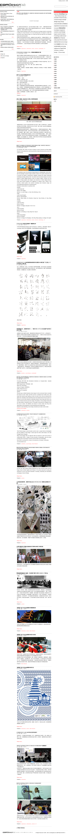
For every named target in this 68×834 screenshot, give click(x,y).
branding (61, 14)
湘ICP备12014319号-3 (61, 832)
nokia (55, 39)
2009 (55, 79)
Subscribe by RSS (58, 96)
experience (23, 48)
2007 (55, 83)
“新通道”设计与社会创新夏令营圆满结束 (26, 607)
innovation (56, 28)
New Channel (35, 443)
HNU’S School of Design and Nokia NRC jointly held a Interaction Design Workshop (33, 146)
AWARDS (2, 39)
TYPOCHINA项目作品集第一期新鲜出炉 (26, 223)
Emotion (23, 373)
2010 (55, 77)
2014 (55, 69)
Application (56, 14)
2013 (55, 71)
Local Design (28, 373)
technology (41, 219)
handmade (62, 25)
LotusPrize (59, 34)
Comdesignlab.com (52, 832)
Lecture (22, 478)
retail (55, 41)
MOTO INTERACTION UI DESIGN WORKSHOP (29, 783)
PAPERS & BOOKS (3, 24)
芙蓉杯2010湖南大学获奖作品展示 (7, 47)
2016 (55, 65)
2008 (55, 81)
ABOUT (55, 90)
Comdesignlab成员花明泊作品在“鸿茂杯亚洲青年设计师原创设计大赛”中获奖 (8, 44)
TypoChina (23, 71)
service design (64, 41)
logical (55, 34)
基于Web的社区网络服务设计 (24, 74)
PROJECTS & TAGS (58, 11)
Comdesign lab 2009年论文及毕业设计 (27, 732)
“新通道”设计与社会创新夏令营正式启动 (26, 634)
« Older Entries (21, 827)
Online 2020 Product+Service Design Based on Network (34, 13)
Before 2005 (57, 87)
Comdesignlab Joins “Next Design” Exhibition (31, 414)
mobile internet (63, 35)
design (59, 21)
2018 (55, 61)
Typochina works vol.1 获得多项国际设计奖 (29, 52)
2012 (55, 73)
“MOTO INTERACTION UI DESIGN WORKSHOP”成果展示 (31, 745)
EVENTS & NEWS (3, 11)
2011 (55, 75)
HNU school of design (5, 55)
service (36, 48)
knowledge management (59, 30)
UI (44, 48)
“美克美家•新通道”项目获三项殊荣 (7, 41)
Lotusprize (3, 57)
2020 (55, 59)
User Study (62, 52)
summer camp (64, 44)
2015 (55, 67)
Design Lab (3, 54)
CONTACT (56, 93)
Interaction (29, 48)
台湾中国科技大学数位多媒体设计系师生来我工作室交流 (30, 546)
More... (13, 22)
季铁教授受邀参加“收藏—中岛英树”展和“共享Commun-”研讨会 (32, 573)
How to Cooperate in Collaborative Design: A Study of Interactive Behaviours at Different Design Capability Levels (7, 28)
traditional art (57, 48)
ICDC (66, 25)
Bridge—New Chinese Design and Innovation (60, 15)
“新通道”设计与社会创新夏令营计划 (25, 667)
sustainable (41, 48)
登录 (55, 101)
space (58, 44)
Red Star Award (63, 39)
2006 (55, 85)
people (58, 39)
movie (33, 48)
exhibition (23, 443)
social (55, 44)
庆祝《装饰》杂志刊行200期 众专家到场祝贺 (27, 99)
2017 (55, 63)
